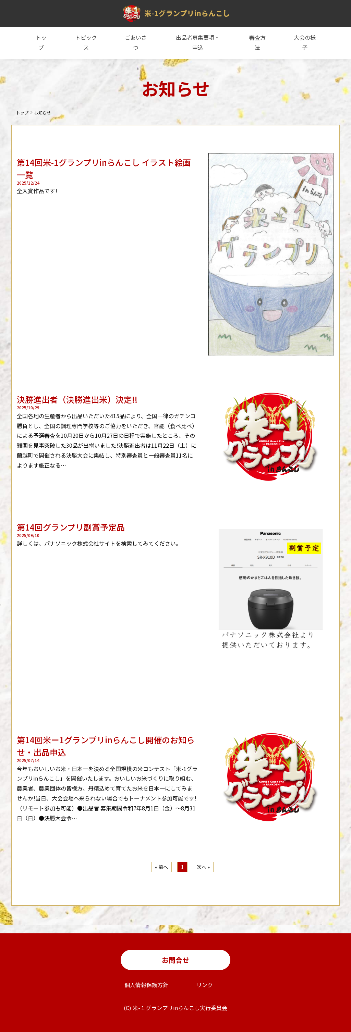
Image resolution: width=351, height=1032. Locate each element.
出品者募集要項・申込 (198, 42)
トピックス (86, 42)
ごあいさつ (136, 42)
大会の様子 (305, 42)
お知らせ (42, 112)
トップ (41, 42)
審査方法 (257, 42)
